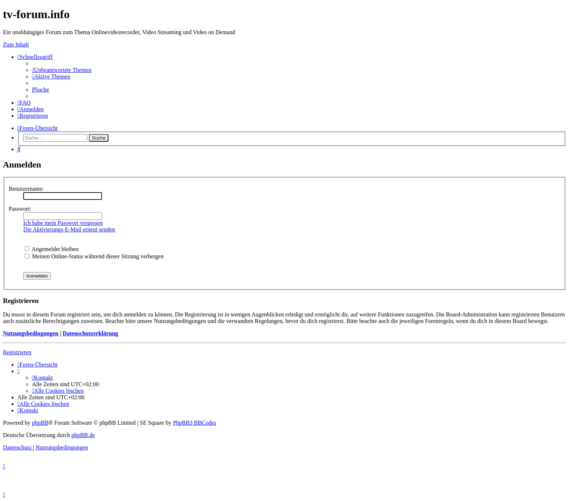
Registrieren (17, 352)
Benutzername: (26, 189)
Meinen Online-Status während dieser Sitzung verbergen (94, 256)
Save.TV (471, 58)
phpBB (40, 423)
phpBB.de (83, 435)
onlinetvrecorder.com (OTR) (495, 68)
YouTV (469, 78)
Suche (99, 138)
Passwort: (20, 209)
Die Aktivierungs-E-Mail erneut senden (69, 229)
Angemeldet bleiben (51, 249)
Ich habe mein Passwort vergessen (63, 223)
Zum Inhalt (16, 44)
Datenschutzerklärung (90, 333)
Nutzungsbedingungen (30, 333)
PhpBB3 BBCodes (194, 423)
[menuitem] (61, 70)
